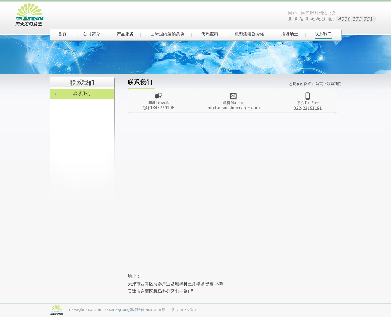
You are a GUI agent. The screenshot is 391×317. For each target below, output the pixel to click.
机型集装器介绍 (250, 34)
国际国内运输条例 (167, 34)
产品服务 (125, 34)
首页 (62, 34)
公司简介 (91, 34)
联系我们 (323, 34)
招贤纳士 (289, 34)
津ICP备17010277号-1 (179, 310)
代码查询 (209, 34)
